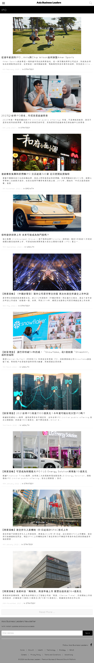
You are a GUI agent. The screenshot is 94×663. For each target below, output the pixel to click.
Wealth (30, 247)
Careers (24, 654)
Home (22, 650)
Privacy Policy (36, 654)
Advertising (69, 654)
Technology (51, 650)
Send (87, 633)
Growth (29, 189)
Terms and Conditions (53, 654)
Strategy (29, 69)
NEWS (71, 650)
